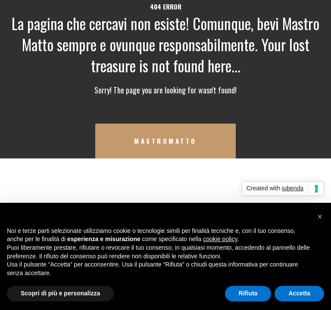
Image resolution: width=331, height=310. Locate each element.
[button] (320, 216)
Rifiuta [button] (248, 293)
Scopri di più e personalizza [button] (60, 293)
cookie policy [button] (220, 239)
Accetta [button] (299, 293)
